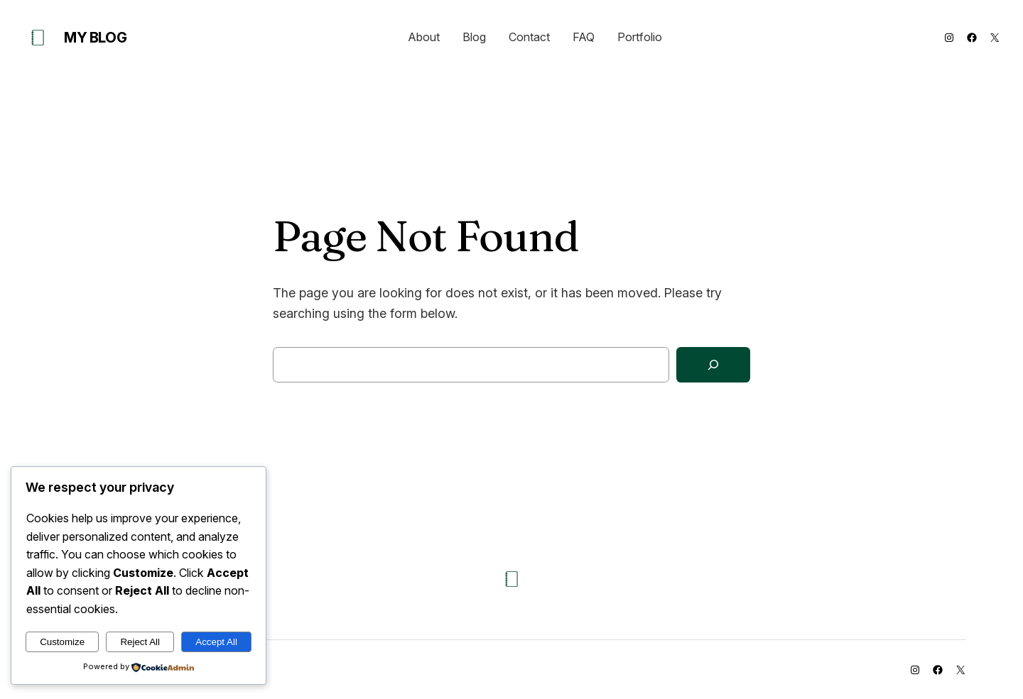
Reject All (140, 642)
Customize (62, 642)
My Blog (95, 37)
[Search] (713, 365)
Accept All (216, 642)
